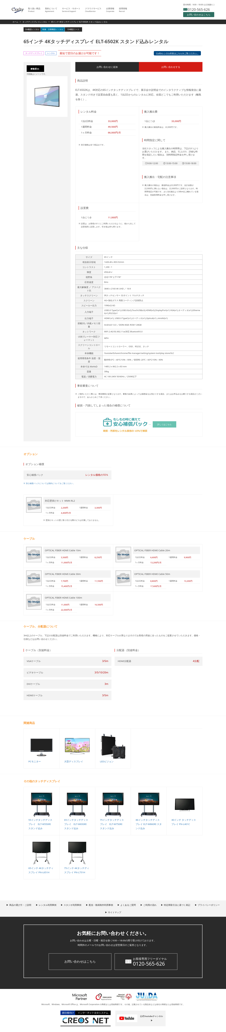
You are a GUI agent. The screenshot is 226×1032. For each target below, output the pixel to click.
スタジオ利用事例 (85, 905)
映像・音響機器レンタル (52, 29)
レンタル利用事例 (58, 905)
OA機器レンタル (32, 29)
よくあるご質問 (144, 905)
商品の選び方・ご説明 (30, 905)
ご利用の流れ (168, 905)
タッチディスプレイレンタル (34, 22)
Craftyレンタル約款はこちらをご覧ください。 (177, 53)
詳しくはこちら (164, 424)
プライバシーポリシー (103, 912)
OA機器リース (73, 29)
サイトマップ (130, 912)
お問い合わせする (134, 67)
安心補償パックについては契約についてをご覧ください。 (50, 484)
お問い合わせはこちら (80, 962)
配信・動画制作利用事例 (116, 905)
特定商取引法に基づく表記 (197, 905)
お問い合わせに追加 (95, 67)
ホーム (15, 22)
